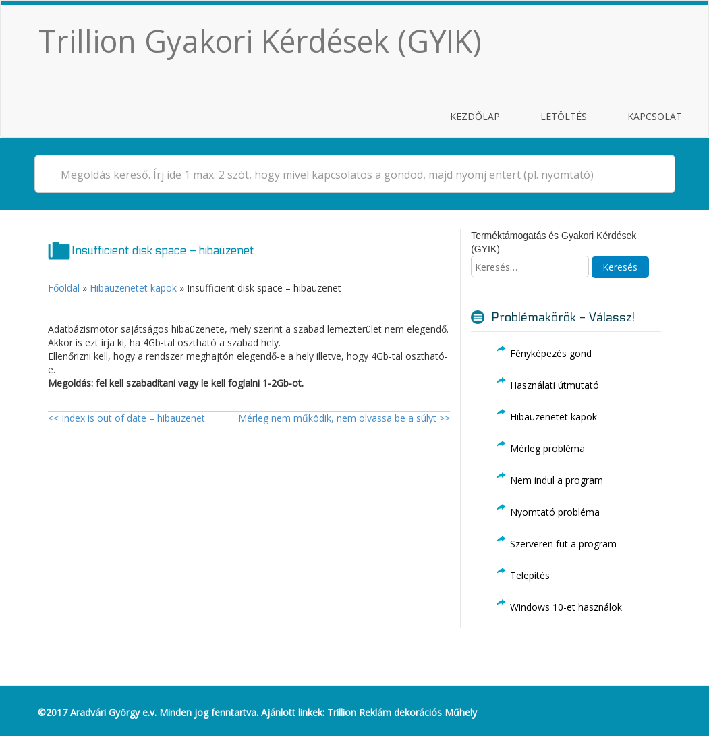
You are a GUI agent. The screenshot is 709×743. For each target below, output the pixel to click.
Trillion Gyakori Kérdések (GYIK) (260, 40)
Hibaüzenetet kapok (133, 287)
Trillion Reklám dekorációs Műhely (402, 712)
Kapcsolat (654, 116)
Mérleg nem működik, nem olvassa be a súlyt (344, 418)
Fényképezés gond (551, 353)
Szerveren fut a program (563, 543)
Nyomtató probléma (555, 511)
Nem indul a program (556, 480)
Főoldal (64, 287)
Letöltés (563, 116)
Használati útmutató (554, 385)
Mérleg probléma (547, 448)
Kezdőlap (475, 116)
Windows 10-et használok (566, 607)
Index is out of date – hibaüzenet (126, 418)
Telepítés (530, 575)
